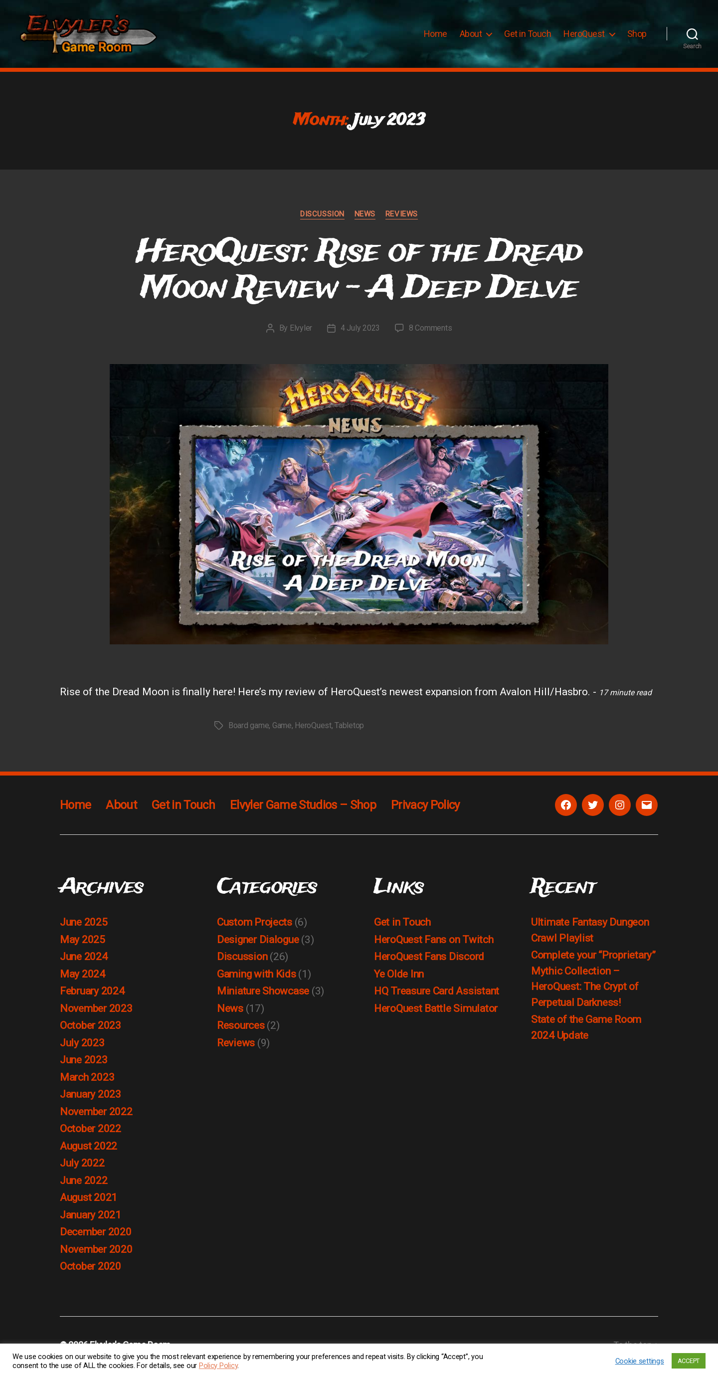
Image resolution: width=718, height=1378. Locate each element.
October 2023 (90, 1030)
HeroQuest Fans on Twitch (434, 945)
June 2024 (84, 962)
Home (435, 36)
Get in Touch (527, 36)
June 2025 (84, 927)
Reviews (401, 218)
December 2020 (96, 1237)
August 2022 (88, 1151)
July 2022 (82, 1168)
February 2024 (92, 996)
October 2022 (90, 1134)
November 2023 (96, 1013)
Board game (248, 730)
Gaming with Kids (256, 979)
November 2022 (96, 1117)
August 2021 (88, 1202)
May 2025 (82, 945)
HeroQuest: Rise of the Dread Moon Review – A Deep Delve (359, 275)
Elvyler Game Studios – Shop (303, 810)
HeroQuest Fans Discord (429, 962)
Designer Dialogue (258, 945)
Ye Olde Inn (399, 979)
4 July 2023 (360, 333)
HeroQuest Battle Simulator (436, 1013)
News (365, 218)
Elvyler (301, 333)
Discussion (322, 218)
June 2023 (84, 1065)
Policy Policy (218, 1365)
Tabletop (349, 730)
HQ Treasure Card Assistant (436, 996)
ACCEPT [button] (689, 1361)
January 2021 (90, 1220)
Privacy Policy (425, 810)
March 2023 (87, 1082)
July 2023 (82, 1048)
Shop (637, 36)
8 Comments (430, 333)
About (471, 36)
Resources (241, 1030)
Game (282, 730)
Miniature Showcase (263, 996)
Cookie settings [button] (639, 1361)
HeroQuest (584, 36)
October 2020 (90, 1271)
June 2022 (84, 1185)
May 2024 (82, 979)
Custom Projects (254, 927)
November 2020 (96, 1254)
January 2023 (90, 1099)
